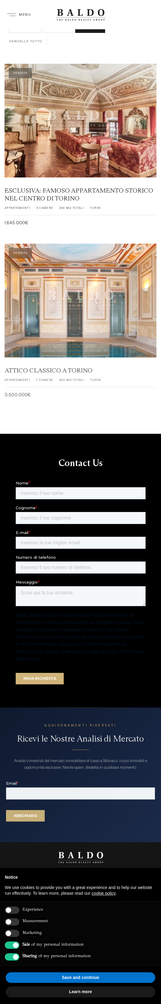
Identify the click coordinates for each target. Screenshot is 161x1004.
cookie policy (103, 893)
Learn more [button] (80, 991)
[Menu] (19, 14)
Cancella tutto (25, 41)
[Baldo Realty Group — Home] (80, 15)
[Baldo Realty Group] (80, 857)
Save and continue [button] (80, 977)
